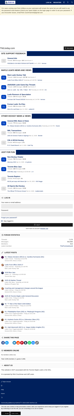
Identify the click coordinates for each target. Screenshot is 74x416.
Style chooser (6, 381)
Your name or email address (11, 202)
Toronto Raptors (13, 176)
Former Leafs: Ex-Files (16, 104)
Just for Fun (8, 152)
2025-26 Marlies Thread (13, 280)
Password (4, 210)
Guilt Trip (30, 145)
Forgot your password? (9, 217)
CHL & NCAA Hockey (15, 140)
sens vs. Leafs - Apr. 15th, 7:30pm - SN (19, 90)
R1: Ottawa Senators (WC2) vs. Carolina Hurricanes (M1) (24, 126)
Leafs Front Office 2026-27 (15, 80)
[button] (64, 2)
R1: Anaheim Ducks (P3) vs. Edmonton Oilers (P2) (22, 319)
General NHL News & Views (18, 121)
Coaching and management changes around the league (24, 288)
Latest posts (10, 252)
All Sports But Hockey (16, 186)
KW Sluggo (39, 181)
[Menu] (2, 2)
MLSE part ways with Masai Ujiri (17, 181)
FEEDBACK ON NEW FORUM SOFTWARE (20, 63)
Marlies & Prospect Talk (12, 284)
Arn (46, 90)
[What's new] (68, 2)
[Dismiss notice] (72, 8)
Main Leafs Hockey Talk (16, 75)
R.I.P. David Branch (13, 145)
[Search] (72, 2)
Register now (44, 228)
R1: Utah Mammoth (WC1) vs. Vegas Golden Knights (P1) (25, 327)
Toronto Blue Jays (14, 167)
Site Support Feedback (13, 53)
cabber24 (31, 109)
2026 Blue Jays (12, 171)
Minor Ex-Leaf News (13, 109)
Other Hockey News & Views (16, 116)
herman (44, 63)
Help (2, 389)
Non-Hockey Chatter (15, 157)
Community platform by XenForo (19, 402)
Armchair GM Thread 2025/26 (16, 99)
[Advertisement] (37, 31)
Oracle (58, 126)
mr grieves (28, 162)
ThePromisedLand (66, 246)
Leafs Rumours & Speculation (19, 94)
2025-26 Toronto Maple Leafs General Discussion (22, 296)
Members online (11, 350)
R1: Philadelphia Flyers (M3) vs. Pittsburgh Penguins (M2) (25, 311)
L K (32, 171)
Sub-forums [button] (27, 60)
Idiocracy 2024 (11, 162)
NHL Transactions (14, 130)
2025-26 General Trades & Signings (18, 135)
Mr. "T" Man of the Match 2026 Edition (18, 304)
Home (3, 393)
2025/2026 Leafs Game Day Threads (21, 85)
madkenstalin (39, 191)
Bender (40, 135)
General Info (12, 58)
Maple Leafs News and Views (16, 70)
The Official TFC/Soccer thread (16, 191)
